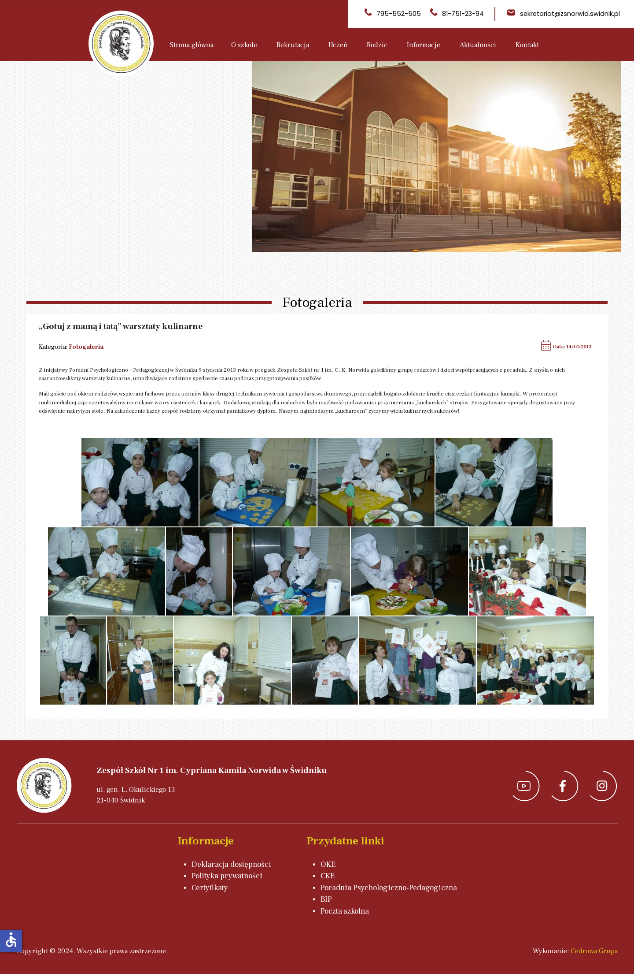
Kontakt (527, 45)
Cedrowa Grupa (594, 951)
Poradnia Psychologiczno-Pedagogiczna (389, 888)
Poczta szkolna (345, 911)
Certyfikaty (210, 888)
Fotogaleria (86, 347)
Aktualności (478, 45)
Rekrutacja (292, 45)
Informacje (423, 45)
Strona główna (192, 45)
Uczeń (337, 45)
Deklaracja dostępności (231, 864)
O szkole (244, 45)
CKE (328, 876)
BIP (326, 899)
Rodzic (377, 45)
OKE (328, 864)
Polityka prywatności (227, 876)
